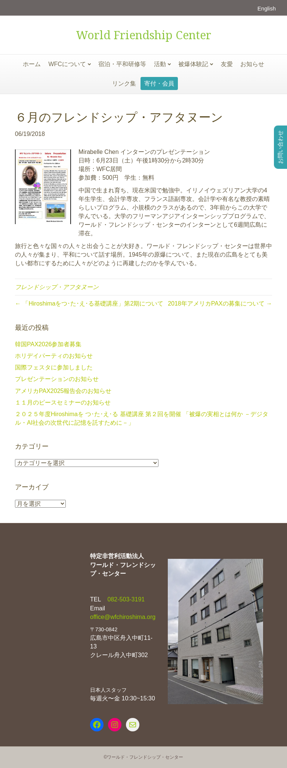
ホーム (32, 64)
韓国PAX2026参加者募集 (48, 344)
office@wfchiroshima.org (122, 617)
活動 (160, 64)
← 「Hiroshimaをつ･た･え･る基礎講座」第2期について (89, 303)
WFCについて (67, 64)
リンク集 (124, 83)
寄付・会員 (159, 83)
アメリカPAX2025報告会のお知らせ (63, 391)
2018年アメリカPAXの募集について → (220, 303)
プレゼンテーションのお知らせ (57, 379)
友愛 (227, 64)
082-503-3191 (125, 599)
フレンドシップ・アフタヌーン (57, 287)
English (266, 8)
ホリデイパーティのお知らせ (54, 356)
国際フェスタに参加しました (54, 367)
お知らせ (252, 64)
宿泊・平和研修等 (122, 64)
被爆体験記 (193, 64)
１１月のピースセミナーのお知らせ (63, 402)
